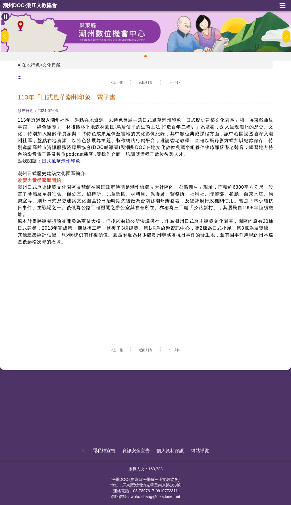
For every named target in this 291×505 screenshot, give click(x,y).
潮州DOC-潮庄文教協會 (30, 5)
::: (2, 2)
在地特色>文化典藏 (41, 65)
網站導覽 (200, 450)
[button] (145, 56)
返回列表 (145, 82)
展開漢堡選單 (282, 5)
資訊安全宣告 (136, 450)
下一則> (174, 82)
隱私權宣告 (104, 450)
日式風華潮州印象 (61, 161)
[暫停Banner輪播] (5, 17)
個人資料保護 (170, 450)
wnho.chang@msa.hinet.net (155, 496)
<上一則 (117, 82)
